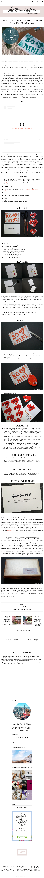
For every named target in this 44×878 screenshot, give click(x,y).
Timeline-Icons (6, 192)
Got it (27, 875)
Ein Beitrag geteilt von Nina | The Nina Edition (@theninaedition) (18, 150)
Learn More (19, 875)
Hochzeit (22, 609)
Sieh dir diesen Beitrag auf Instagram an (22, 128)
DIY (18, 609)
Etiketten (5, 193)
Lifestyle (28, 609)
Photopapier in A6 (8, 182)
